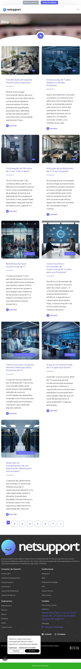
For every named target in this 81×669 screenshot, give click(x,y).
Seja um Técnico (47, 591)
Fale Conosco (46, 595)
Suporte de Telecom (8, 595)
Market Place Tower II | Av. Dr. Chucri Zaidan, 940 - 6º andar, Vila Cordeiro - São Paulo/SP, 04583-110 (59, 616)
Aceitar (32, 651)
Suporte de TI (29, 253)
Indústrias (4, 618)
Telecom (4, 610)
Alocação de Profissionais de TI (24, 354)
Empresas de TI (6, 605)
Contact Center (6, 627)
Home (37, 29)
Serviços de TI (6, 573)
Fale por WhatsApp (40, 666)
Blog (43, 578)
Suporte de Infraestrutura (9, 591)
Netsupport (10, 86)
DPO (43, 586)
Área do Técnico (31, 2)
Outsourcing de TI (7, 582)
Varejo (3, 623)
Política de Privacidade (50, 582)
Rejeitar (16, 651)
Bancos (3, 614)
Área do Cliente (49, 2)
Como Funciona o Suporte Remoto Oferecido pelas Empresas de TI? (20, 368)
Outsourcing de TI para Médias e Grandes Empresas (59, 83)
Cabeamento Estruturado (25, 453)
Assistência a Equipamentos (10, 578)
